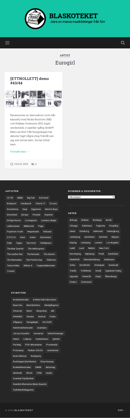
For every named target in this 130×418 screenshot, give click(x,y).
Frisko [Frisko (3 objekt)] (53, 316)
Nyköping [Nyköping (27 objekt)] (89, 254)
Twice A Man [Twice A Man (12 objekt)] (13, 265)
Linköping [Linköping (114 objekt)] (85, 242)
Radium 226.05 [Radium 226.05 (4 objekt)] (35, 350)
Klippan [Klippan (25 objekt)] (115, 237)
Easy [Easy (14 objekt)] (25, 209)
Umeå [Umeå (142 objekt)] (98, 271)
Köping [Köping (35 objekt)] (73, 242)
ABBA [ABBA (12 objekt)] (20, 198)
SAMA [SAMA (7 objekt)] (38, 367)
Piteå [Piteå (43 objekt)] (101, 254)
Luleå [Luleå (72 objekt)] (72, 248)
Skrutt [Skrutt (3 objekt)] (29, 373)
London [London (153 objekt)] (98, 242)
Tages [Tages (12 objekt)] (19, 243)
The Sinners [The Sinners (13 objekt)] (49, 254)
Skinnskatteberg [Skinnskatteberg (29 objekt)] (92, 259)
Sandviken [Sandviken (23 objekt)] (113, 254)
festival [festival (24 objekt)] (41, 316)
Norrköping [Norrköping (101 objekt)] (75, 254)
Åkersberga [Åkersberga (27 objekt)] (111, 276)
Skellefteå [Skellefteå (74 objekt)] (74, 259)
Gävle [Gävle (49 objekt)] (72, 231)
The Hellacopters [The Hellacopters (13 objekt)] (36, 248)
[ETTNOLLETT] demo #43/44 (29, 80)
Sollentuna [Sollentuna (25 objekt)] (109, 259)
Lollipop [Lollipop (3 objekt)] (27, 339)
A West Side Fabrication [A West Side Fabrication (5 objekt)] (44, 299)
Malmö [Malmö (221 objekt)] (91, 248)
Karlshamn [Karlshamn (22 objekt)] (90, 237)
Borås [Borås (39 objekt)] (109, 220)
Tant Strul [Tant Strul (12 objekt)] (31, 243)
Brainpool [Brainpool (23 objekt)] (11, 203)
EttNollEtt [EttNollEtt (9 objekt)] (17, 316)
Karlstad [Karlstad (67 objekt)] (103, 237)
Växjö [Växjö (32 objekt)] (98, 276)
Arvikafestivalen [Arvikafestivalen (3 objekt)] (21, 299)
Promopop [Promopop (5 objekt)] (18, 350)
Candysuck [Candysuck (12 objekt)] (26, 203)
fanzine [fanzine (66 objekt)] (30, 316)
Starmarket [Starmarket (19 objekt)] (45, 237)
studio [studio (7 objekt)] (49, 373)
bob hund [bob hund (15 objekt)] (43, 198)
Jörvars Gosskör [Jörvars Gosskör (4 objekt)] (21, 333)
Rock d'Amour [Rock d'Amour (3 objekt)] (20, 356)
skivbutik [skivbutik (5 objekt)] (17, 373)
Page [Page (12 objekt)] (40, 226)
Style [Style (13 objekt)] (9, 243)
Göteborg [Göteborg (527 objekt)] (84, 231)
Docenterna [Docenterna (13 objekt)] (12, 209)
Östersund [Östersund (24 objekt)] (86, 282)
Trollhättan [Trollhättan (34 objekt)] (86, 271)
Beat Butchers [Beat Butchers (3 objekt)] (33, 305)
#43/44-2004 (21, 164)
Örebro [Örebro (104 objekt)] (73, 282)
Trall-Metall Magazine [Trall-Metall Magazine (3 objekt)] (23, 390)
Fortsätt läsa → (19, 151)
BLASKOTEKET (23, 410)
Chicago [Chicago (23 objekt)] (74, 226)
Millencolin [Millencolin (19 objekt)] (29, 226)
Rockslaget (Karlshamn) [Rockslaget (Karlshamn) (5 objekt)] (24, 361)
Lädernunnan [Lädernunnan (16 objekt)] (13, 226)
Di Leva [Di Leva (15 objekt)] (53, 203)
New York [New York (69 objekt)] (104, 248)
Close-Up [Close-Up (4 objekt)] (17, 311)
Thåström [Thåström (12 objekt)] (51, 260)
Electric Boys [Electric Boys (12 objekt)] (51, 209)
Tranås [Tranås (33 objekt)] (73, 271)
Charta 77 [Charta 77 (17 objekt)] (40, 203)
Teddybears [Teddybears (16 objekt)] (45, 243)
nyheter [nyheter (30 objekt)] (56, 339)
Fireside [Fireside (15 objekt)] (36, 214)
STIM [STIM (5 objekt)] (39, 373)
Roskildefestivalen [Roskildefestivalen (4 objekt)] (22, 367)
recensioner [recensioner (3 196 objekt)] (52, 350)
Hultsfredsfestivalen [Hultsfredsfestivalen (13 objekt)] (23, 328)
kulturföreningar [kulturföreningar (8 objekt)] (55, 333)
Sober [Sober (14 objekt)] (33, 237)
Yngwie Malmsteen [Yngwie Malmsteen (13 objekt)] (46, 265)
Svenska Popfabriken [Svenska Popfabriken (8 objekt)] (23, 378)
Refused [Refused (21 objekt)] (47, 231)
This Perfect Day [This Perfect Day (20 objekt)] (34, 260)
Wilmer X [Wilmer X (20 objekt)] (28, 265)
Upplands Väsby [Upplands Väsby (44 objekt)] (113, 271)
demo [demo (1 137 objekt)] (29, 311)
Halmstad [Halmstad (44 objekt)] (98, 231)
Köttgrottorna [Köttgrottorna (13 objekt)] (14, 220)
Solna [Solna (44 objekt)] (72, 265)
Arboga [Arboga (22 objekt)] (73, 220)
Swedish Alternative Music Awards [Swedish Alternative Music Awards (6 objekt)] (29, 384)
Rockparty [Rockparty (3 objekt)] (36, 356)
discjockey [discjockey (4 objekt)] (41, 311)
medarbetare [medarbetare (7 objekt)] (42, 339)
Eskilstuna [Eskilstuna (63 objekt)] (87, 226)
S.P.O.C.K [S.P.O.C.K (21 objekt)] (11, 237)
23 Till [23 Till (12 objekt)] (10, 198)
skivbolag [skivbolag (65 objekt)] (50, 367)
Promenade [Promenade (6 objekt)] (51, 344)
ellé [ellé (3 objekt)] (52, 311)
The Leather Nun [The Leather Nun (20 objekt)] (15, 254)
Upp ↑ (121, 410)
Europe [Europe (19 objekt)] (24, 214)
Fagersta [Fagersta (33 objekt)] (100, 226)
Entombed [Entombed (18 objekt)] (12, 214)
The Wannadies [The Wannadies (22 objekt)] (14, 260)
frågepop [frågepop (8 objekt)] (17, 322)
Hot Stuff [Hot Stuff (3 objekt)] (47, 322)
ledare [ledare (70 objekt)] (16, 339)
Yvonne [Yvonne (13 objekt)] (10, 271)
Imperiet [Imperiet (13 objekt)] (49, 214)
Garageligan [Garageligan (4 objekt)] (32, 322)
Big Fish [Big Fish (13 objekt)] (31, 198)
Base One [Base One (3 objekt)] (17, 305)
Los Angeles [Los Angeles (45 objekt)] (112, 242)
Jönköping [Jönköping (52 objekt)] (75, 237)
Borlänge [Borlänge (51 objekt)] (97, 220)
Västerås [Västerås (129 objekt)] (86, 276)
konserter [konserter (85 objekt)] (38, 333)
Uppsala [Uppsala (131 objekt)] (74, 276)
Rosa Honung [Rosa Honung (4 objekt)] (47, 361)
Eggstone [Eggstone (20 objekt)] (36, 209)
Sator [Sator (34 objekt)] (22, 237)
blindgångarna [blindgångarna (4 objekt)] (51, 305)
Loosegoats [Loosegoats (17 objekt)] (31, 220)
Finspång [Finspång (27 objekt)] (113, 226)
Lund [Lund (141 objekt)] (81, 248)
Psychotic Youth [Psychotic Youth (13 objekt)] (15, 231)
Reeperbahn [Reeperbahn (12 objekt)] (33, 231)
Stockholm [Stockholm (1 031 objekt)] (84, 265)
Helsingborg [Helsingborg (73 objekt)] (113, 231)
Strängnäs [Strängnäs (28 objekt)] (99, 265)
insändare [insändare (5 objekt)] (42, 328)
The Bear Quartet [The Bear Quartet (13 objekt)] (15, 248)
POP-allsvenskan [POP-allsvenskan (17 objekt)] (33, 344)
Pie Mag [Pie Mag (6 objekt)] (17, 344)
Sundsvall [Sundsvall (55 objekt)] (113, 265)
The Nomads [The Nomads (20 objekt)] (33, 254)
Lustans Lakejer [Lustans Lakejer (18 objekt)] (48, 220)
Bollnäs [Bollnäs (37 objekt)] (84, 220)
